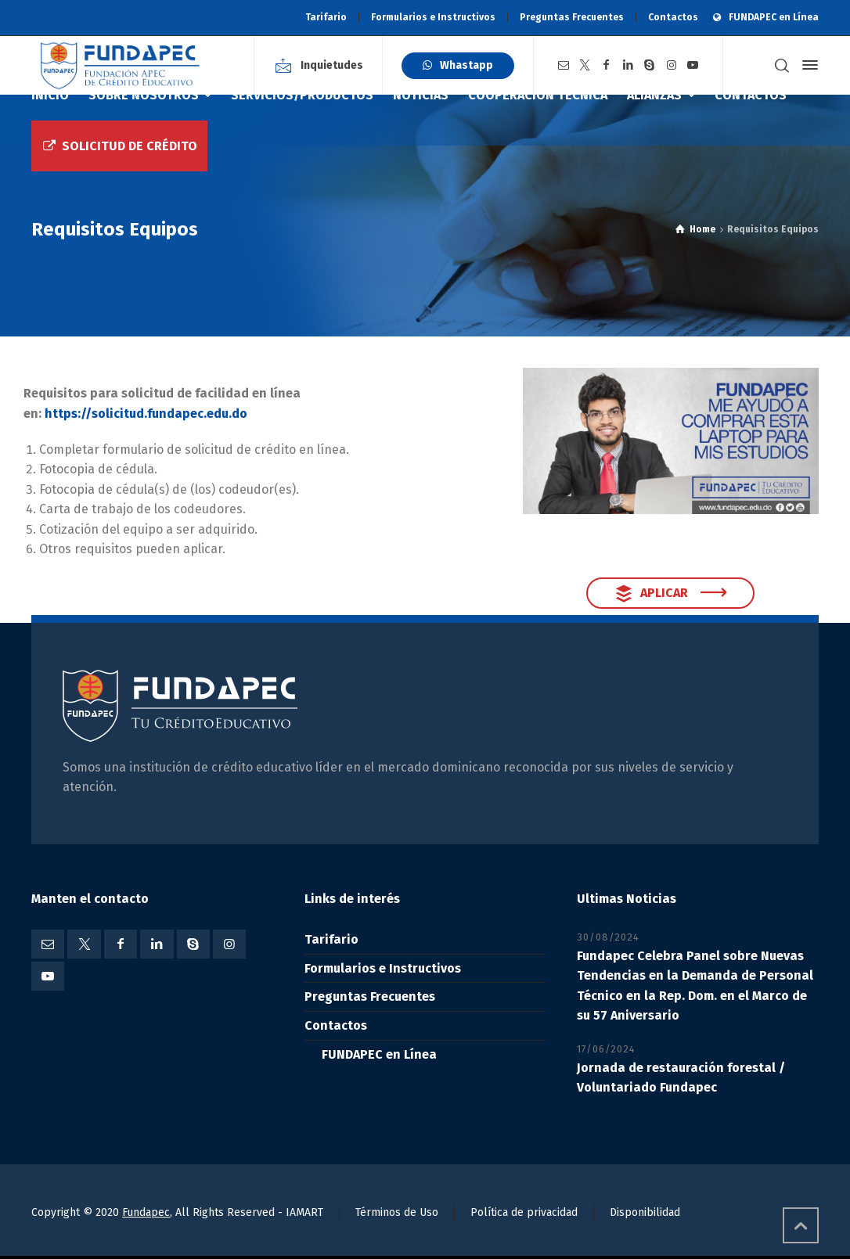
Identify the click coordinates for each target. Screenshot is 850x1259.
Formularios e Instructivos (433, 17)
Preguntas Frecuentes (572, 17)
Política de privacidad (524, 1212)
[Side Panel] (807, 65)
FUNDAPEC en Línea (774, 17)
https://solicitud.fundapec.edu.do (146, 413)
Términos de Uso (396, 1212)
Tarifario (326, 17)
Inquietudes (332, 65)
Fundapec (146, 1212)
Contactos (673, 17)
